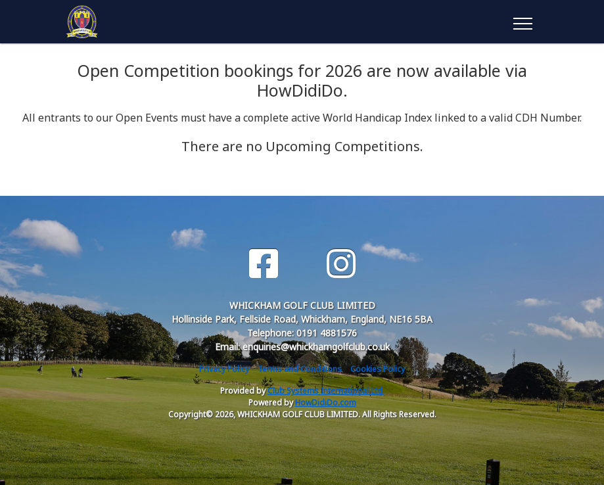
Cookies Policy (377, 369)
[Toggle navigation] (522, 21)
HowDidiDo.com (325, 402)
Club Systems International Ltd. (325, 390)
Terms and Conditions (300, 369)
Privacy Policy (224, 369)
